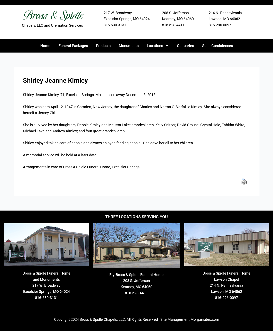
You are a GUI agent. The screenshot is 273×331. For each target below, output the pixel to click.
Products (103, 46)
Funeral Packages (73, 46)
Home (45, 46)
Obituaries (185, 46)
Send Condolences (217, 46)
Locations (158, 46)
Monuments (129, 46)
